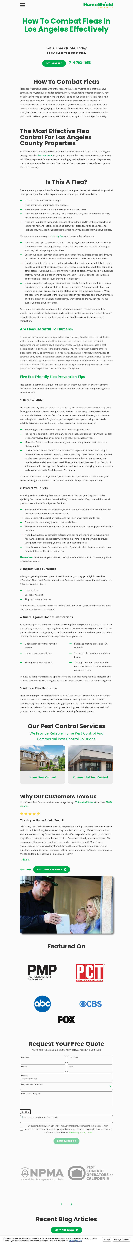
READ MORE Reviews (51, 869)
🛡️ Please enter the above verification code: (39, 1117)
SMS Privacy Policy (77, 1132)
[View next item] (29, 869)
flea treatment (44, 155)
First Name (26, 1058)
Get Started (54, 63)
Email (70, 1067)
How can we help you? (30, 1093)
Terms (89, 1132)
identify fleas (58, 236)
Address (24, 1076)
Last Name (73, 1058)
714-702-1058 (80, 62)
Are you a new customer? (32, 1084)
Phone (24, 1067)
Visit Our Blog (66, 1230)
